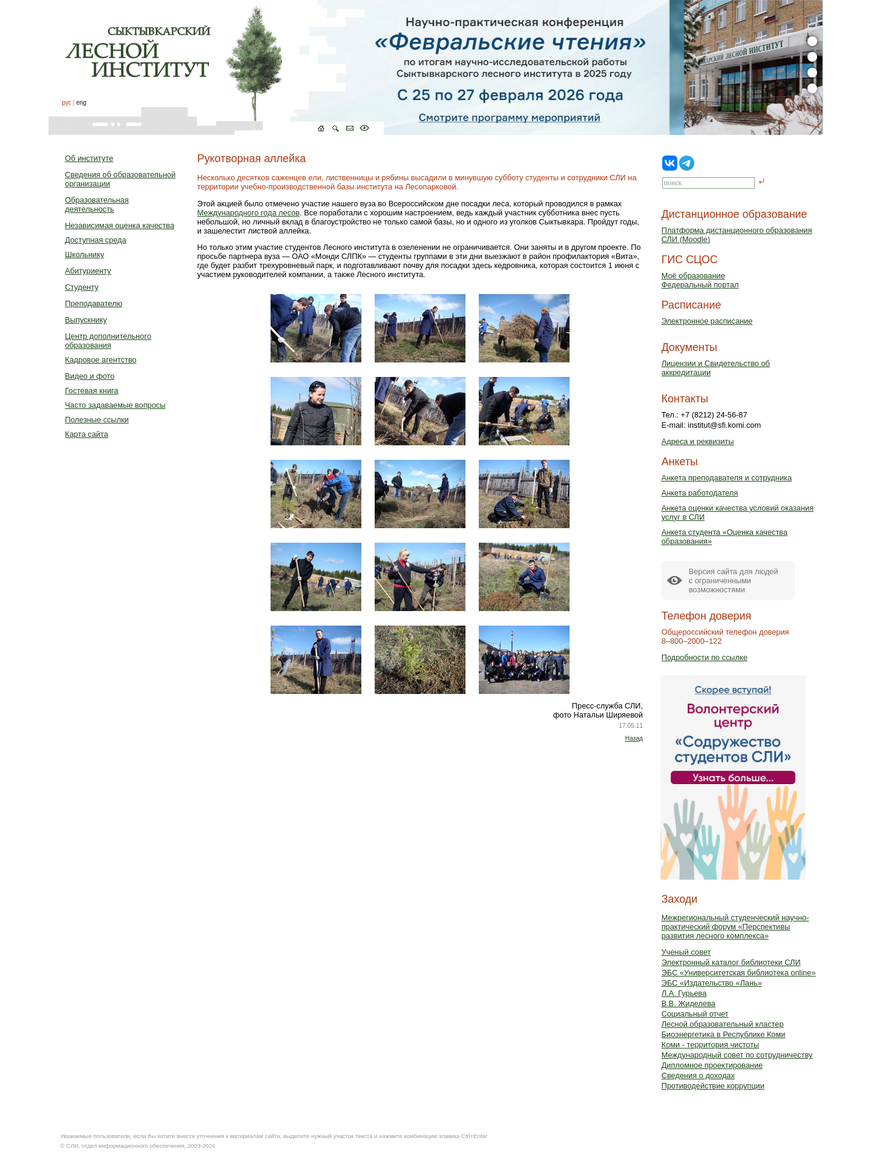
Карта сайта (86, 434)
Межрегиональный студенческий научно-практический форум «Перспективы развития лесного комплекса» (735, 926)
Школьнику (84, 254)
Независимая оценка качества (119, 225)
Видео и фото (89, 376)
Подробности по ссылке (705, 657)
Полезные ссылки (96, 419)
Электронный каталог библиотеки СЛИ (731, 962)
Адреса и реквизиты (698, 441)
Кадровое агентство (100, 359)
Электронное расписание (707, 321)
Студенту (81, 287)
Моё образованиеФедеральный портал (700, 280)
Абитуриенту (88, 270)
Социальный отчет (695, 1013)
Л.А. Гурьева (684, 993)
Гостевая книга (91, 390)
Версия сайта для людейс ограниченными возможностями (733, 580)
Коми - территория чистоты (711, 1044)
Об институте (89, 158)
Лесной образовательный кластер (723, 1024)
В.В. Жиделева (688, 1003)
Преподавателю (93, 303)
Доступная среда (95, 239)
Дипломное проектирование (712, 1065)
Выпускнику (86, 319)
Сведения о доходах (698, 1075)
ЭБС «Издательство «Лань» (712, 982)
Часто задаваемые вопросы (115, 405)
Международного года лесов (248, 212)
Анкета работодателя (700, 492)
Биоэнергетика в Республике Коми (724, 1034)
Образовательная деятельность (96, 204)
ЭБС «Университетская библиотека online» (739, 972)
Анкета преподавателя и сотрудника (727, 477)
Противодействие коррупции (713, 1085)
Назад (634, 738)
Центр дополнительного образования (108, 341)
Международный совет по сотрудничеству (737, 1054)
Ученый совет (686, 952)
